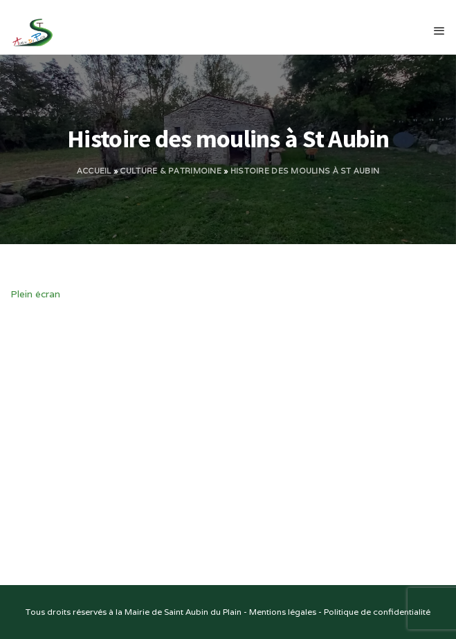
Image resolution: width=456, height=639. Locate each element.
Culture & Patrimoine (170, 171)
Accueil (94, 171)
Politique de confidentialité (377, 611)
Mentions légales (282, 611)
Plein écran (35, 294)
